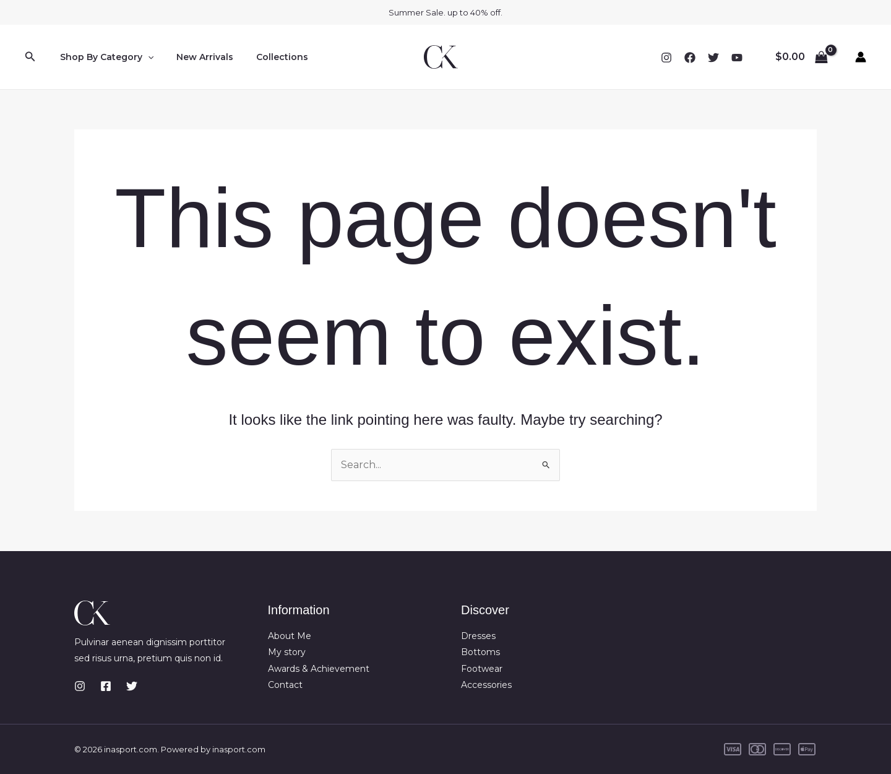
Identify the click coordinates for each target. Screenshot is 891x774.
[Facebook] (689, 57)
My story (287, 652)
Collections (269, 57)
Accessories (486, 684)
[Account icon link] (860, 57)
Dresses (478, 635)
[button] (30, 57)
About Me (289, 635)
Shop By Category (103, 57)
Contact (285, 684)
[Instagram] (666, 57)
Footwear (481, 668)
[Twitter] (713, 57)
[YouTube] (736, 57)
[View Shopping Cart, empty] (801, 57)
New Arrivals (196, 57)
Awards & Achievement (318, 668)
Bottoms (480, 652)
